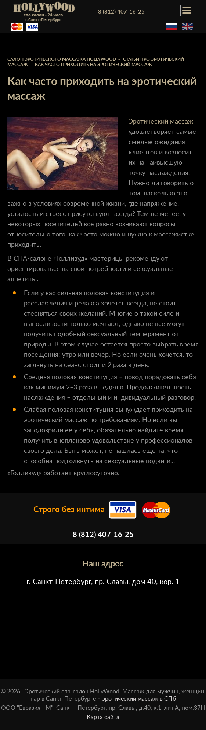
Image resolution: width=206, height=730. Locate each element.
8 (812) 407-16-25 (121, 12)
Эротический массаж (161, 121)
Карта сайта (103, 717)
